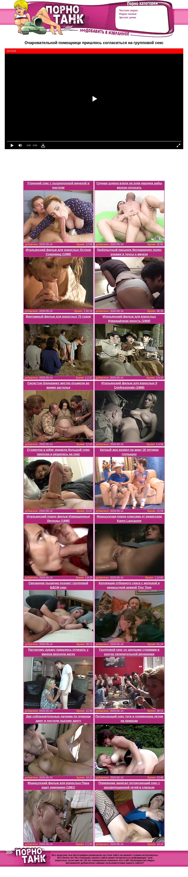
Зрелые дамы (127, 17)
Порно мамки (127, 13)
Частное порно (128, 10)
